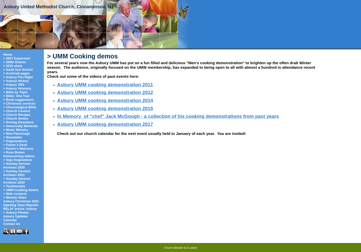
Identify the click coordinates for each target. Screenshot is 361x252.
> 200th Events (14, 62)
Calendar (10, 220)
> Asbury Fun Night (18, 77)
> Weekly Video (15, 197)
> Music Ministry (15, 130)
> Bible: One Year (16, 96)
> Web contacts (15, 194)
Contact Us (11, 224)
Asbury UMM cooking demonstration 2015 (105, 108)
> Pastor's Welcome (18, 148)
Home (7, 54)
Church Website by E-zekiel (180, 247)
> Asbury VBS (14, 85)
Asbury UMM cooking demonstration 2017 (105, 124)
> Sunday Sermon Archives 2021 (16, 173)
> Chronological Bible (19, 107)
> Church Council (16, 111)
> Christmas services (19, 103)
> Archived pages (16, 73)
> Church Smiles (16, 118)
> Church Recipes (16, 115)
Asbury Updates (15, 216)
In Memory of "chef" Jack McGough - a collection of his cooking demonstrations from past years (168, 116)
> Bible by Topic (15, 92)
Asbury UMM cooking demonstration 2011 (105, 84)
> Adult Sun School (18, 69)
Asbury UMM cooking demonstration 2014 (105, 100)
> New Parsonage (16, 133)
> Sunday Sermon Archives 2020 (16, 165)
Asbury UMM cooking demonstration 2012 (105, 92)
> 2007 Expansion (16, 58)
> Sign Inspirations (17, 160)
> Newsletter (12, 137)
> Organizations (15, 141)
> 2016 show (12, 66)
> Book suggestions (18, 100)
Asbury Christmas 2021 (21, 201)
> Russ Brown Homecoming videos (19, 154)
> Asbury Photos (16, 212)
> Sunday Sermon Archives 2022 (16, 180)
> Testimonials (14, 186)
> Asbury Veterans (17, 88)
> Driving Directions (18, 122)
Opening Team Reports (20, 205)
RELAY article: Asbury (20, 209)
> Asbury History (16, 81)
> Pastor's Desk (15, 145)
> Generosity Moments (20, 126)
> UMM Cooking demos (21, 190)
